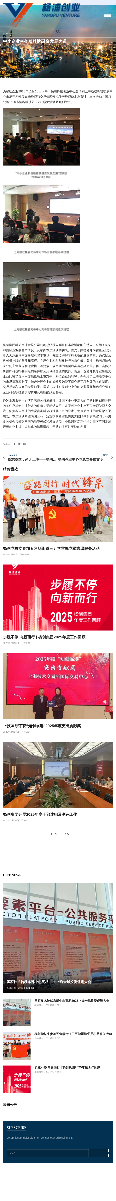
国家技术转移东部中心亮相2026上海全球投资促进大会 (49, 982)
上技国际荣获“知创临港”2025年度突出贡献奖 (42, 726)
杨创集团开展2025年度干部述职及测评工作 (40, 814)
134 (67, 834)
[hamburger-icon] (107, 15)
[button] (58, 31)
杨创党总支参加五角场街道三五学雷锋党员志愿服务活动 (51, 548)
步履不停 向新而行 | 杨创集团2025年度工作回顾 (44, 637)
